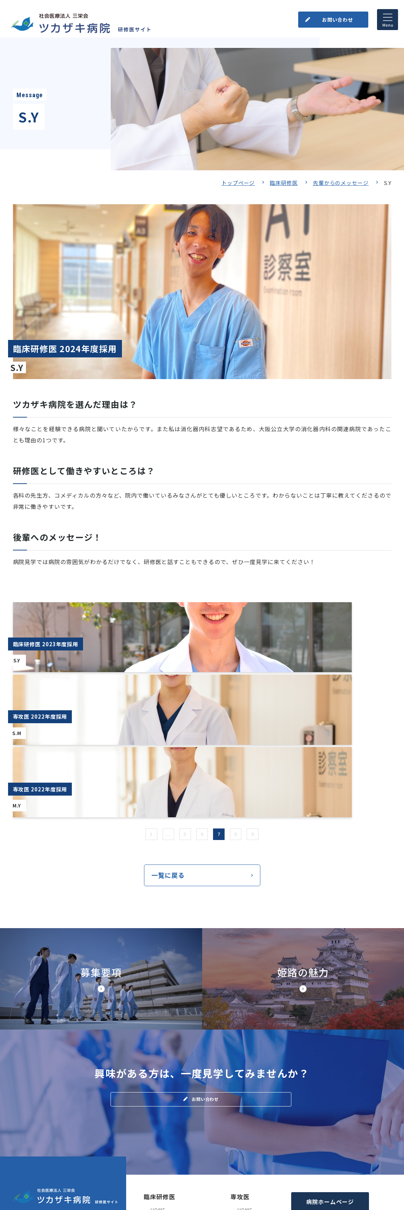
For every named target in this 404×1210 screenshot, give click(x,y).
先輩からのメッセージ (341, 182)
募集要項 (160, 1110)
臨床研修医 (284, 182)
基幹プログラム (255, 1097)
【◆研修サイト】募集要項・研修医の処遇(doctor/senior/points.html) (101, 853)
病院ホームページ (330, 1076)
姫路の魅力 (250, 1123)
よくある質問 (166, 1162)
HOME (157, 1084)
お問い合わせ (335, 17)
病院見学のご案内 (171, 1136)
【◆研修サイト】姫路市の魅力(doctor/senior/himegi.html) (303, 853)
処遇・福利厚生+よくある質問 (272, 1110)
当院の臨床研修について (178, 1097)
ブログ (158, 1123)
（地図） (24, 1117)
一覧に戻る (168, 748)
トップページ (238, 182)
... (163, 705)
